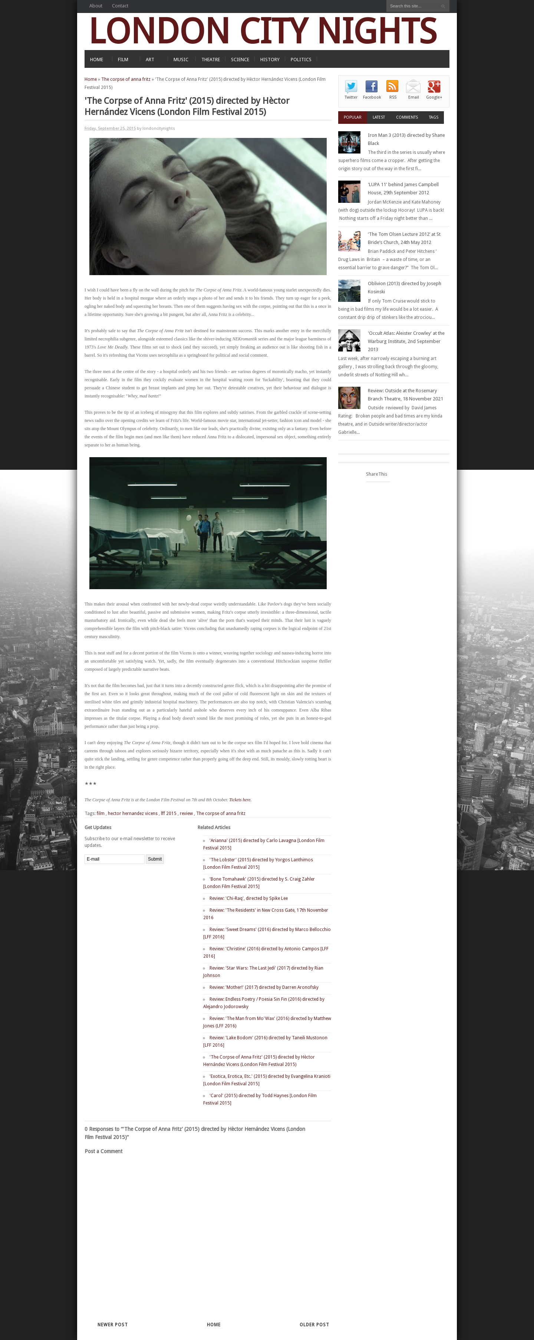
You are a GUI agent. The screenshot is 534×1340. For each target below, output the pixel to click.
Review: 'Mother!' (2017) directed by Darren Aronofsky (264, 987)
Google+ (434, 97)
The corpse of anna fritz (126, 79)
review (186, 813)
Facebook (372, 97)
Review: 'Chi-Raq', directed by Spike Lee (249, 898)
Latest (379, 117)
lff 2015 (169, 813)
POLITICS (301, 59)
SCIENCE (240, 59)
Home (91, 79)
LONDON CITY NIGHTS (262, 31)
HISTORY (270, 59)
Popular (353, 117)
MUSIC (181, 59)
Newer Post (113, 1324)
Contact (120, 6)
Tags (433, 117)
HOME (96, 59)
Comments (407, 117)
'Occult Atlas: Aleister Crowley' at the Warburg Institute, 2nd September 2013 (406, 341)
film (101, 813)
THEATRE (210, 59)
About (95, 6)
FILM (123, 59)
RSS (392, 97)
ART (150, 59)
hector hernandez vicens (133, 813)
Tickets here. (241, 799)
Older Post (314, 1324)
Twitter (351, 97)
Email (413, 97)
